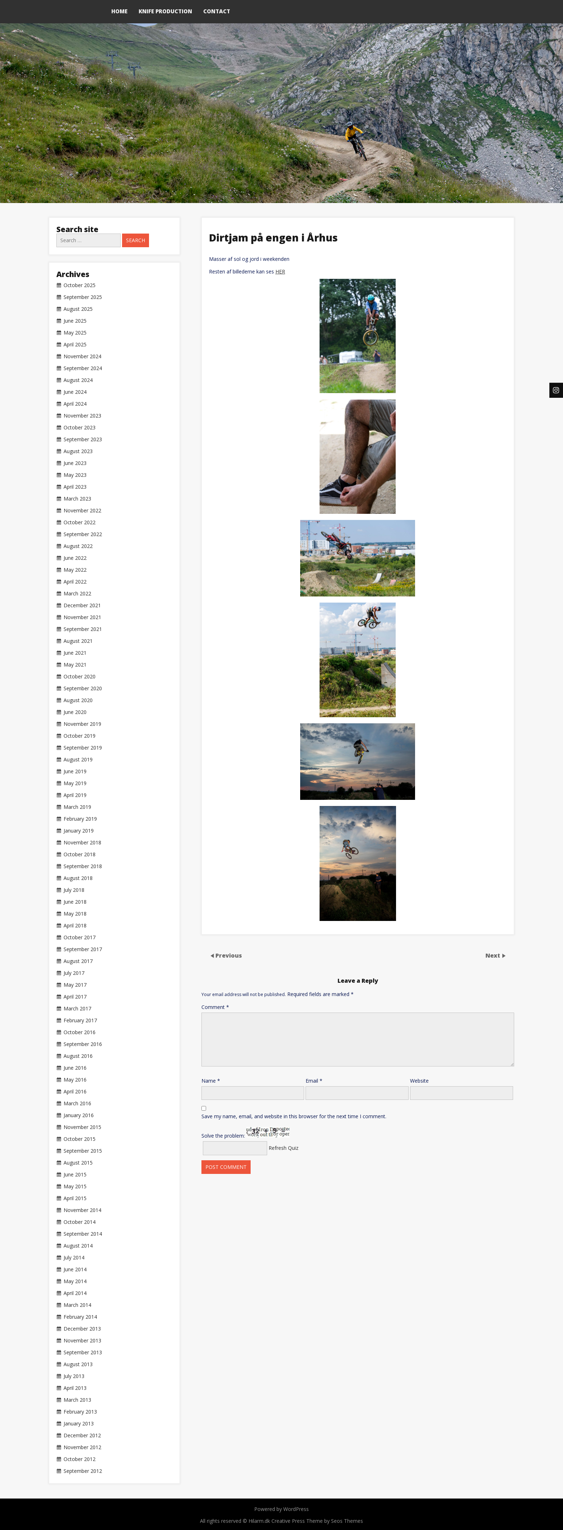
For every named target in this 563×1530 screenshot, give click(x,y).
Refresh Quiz (283, 1147)
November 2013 (82, 1340)
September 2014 (83, 1234)
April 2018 (75, 925)
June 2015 (75, 1174)
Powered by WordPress (281, 1509)
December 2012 (82, 1435)
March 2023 (77, 499)
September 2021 (83, 629)
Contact (216, 11)
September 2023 (83, 439)
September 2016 (83, 1044)
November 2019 (82, 724)
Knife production (165, 11)
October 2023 (80, 427)
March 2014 (77, 1305)
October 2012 (80, 1459)
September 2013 (83, 1352)
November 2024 (82, 356)
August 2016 (78, 1056)
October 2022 (80, 522)
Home (119, 11)
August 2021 (78, 641)
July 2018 (74, 890)
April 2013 (75, 1388)
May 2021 (75, 665)
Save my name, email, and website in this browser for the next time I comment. (293, 1116)
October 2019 (80, 736)
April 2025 (75, 344)
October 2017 (80, 937)
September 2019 (83, 748)
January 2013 (79, 1423)
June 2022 (75, 558)
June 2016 (75, 1068)
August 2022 (78, 546)
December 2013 (82, 1329)
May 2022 (75, 570)
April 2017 (75, 997)
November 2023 (82, 416)
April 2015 (75, 1198)
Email (314, 1080)
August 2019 (78, 759)
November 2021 (82, 617)
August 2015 (78, 1163)
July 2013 (74, 1376)
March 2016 (77, 1103)
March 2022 (77, 593)
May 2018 (75, 914)
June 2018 (75, 902)
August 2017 (78, 961)
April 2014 (75, 1293)
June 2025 (75, 321)
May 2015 (75, 1186)
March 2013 (77, 1400)
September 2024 (83, 368)
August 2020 (78, 700)
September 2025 (83, 297)
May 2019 (75, 783)
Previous (228, 955)
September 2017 (83, 949)
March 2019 (77, 807)
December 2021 (82, 605)
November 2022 (82, 510)
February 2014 (80, 1317)
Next (493, 955)
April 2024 (75, 404)
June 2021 (75, 653)
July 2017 (74, 973)
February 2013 (80, 1412)
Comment (215, 1007)
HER (280, 271)
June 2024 (75, 392)
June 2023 (75, 463)
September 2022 (83, 534)
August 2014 (78, 1246)
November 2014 (82, 1210)
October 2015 (80, 1139)
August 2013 (78, 1364)
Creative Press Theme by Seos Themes (317, 1520)
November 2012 (82, 1447)
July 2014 (74, 1257)
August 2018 (78, 878)
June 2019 (75, 771)
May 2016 (75, 1080)
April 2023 (75, 487)
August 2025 (78, 309)
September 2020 (83, 688)
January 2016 (79, 1115)
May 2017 (75, 985)
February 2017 (80, 1020)
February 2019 (80, 819)
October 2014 (80, 1222)
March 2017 (77, 1008)
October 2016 (80, 1032)
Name (210, 1080)
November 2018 (82, 842)
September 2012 (83, 1471)
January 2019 (79, 831)
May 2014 (75, 1281)
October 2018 (80, 854)
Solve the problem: (245, 1133)
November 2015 (82, 1127)
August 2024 (78, 380)
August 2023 (78, 451)
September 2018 (83, 866)
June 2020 (75, 712)
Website (419, 1080)
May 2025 (75, 332)
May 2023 (75, 475)
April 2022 (75, 582)
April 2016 (75, 1091)
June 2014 (75, 1269)
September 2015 (83, 1151)
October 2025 (80, 285)
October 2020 (80, 676)
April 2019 (75, 795)
